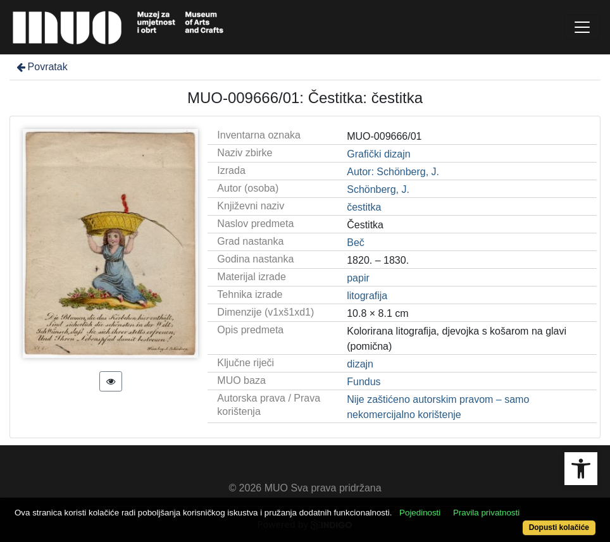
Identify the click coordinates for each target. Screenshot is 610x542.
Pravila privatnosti (486, 512)
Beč (355, 242)
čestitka (364, 207)
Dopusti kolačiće (559, 527)
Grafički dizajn (378, 154)
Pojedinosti (419, 512)
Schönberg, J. (378, 189)
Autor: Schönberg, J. (393, 171)
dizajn (360, 364)
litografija (367, 295)
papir (358, 278)
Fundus (363, 381)
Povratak (41, 66)
